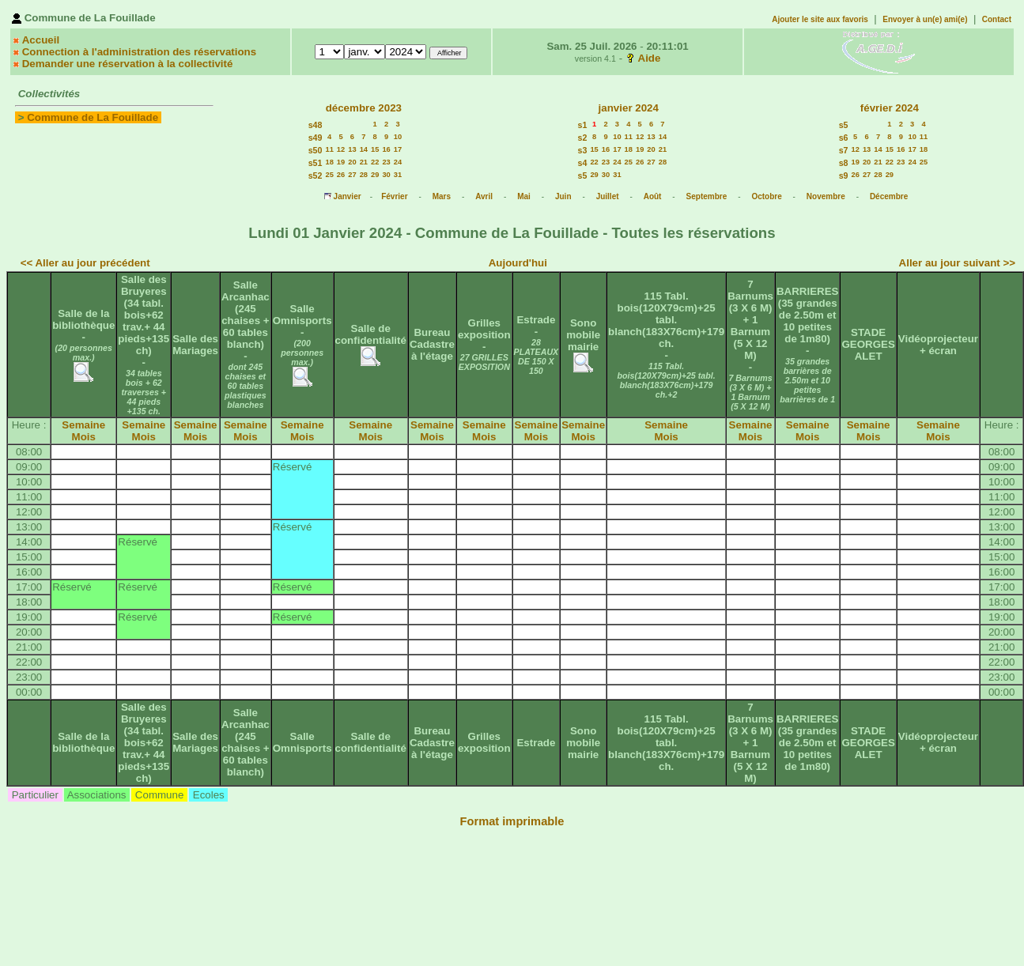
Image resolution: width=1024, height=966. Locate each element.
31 (398, 175)
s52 (315, 175)
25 (329, 175)
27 (352, 175)
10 (398, 137)
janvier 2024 (629, 108)
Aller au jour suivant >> (957, 263)
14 (364, 149)
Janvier (347, 196)
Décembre (889, 196)
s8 (843, 163)
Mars (442, 196)
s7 (843, 150)
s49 (315, 137)
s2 (583, 137)
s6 (843, 137)
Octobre (766, 196)
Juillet (607, 196)
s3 (583, 150)
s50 (315, 150)
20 (352, 162)
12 (341, 149)
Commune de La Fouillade (92, 117)
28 (364, 175)
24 (398, 162)
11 (329, 149)
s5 (583, 175)
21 (364, 162)
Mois (84, 437)
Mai (524, 196)
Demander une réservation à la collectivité (127, 64)
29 (375, 175)
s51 (315, 163)
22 (375, 162)
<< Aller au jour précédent (85, 263)
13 (352, 149)
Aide (649, 58)
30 (386, 175)
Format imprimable (512, 821)
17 (398, 149)
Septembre (706, 196)
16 (386, 149)
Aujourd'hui (518, 263)
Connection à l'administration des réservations (139, 52)
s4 (583, 163)
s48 (315, 125)
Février (394, 196)
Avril (484, 196)
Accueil (40, 40)
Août (653, 196)
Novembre (826, 196)
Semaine (83, 425)
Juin (563, 196)
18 (329, 162)
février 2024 (889, 108)
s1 (583, 125)
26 (341, 175)
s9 (843, 175)
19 (341, 162)
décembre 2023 (364, 108)
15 (375, 149)
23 (386, 162)
